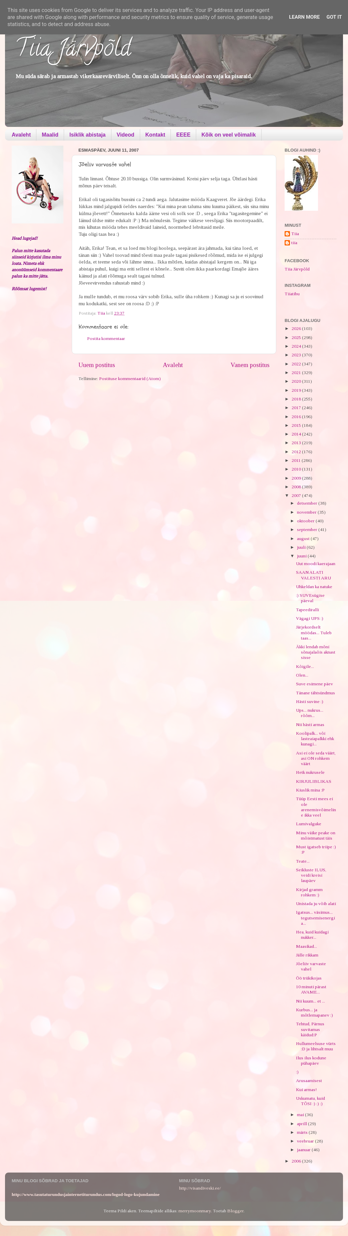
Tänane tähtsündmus (315, 692)
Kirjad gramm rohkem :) (309, 892)
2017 (297, 407)
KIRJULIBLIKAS (313, 781)
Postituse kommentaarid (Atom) (130, 378)
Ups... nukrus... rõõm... (309, 713)
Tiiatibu (292, 293)
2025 (297, 337)
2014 (297, 433)
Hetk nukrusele (310, 772)
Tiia (295, 233)
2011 (297, 460)
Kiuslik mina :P (310, 789)
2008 (297, 486)
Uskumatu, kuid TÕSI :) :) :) (310, 1101)
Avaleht (21, 135)
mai (301, 1114)
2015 (297, 425)
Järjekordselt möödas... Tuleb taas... (314, 632)
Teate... (303, 861)
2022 (297, 363)
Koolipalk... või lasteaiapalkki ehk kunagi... (315, 738)
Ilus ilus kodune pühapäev (311, 1060)
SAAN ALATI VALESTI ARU (313, 575)
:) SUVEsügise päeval (310, 598)
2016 (297, 416)
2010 (297, 469)
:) (297, 1071)
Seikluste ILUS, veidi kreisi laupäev (311, 875)
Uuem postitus (96, 364)
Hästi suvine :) (309, 701)
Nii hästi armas (310, 724)
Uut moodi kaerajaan (315, 563)
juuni (302, 555)
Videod (125, 135)
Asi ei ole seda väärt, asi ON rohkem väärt (316, 758)
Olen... (302, 675)
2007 (297, 495)
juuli (302, 547)
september (307, 529)
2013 (297, 442)
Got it (334, 17)
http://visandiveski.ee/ (200, 1188)
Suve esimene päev (314, 683)
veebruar (306, 1140)
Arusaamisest (309, 1080)
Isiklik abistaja (87, 135)
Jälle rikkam (307, 954)
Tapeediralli (307, 609)
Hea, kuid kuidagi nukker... (312, 934)
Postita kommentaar (106, 338)
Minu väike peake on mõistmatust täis (315, 835)
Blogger (235, 1210)
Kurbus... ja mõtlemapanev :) (314, 1012)
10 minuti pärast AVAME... (311, 989)
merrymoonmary (195, 1210)
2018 (297, 398)
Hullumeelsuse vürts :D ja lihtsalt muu (316, 1046)
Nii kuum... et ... (310, 1001)
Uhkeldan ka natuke (314, 586)
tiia (294, 242)
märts (303, 1132)
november (307, 512)
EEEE (183, 135)
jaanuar (304, 1149)
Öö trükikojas (309, 978)
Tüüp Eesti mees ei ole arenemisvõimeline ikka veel (316, 807)
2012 (297, 451)
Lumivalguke (308, 823)
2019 (297, 390)
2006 (297, 1161)
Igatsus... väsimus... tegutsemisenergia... (315, 917)
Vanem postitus (250, 364)
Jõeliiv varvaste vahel (311, 966)
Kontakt (155, 135)
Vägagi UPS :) (309, 618)
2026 (297, 328)
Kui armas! (306, 1089)
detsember (307, 503)
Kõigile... (305, 666)
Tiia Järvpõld (73, 50)
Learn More (304, 17)
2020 (297, 381)
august (304, 538)
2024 (297, 346)
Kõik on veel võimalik (229, 135)
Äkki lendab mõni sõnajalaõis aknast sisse (315, 652)
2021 (297, 372)
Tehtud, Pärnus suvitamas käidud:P (310, 1029)
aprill (302, 1123)
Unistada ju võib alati (316, 903)
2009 (297, 478)
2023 (297, 354)
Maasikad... (306, 946)
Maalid (50, 135)
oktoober (306, 520)
